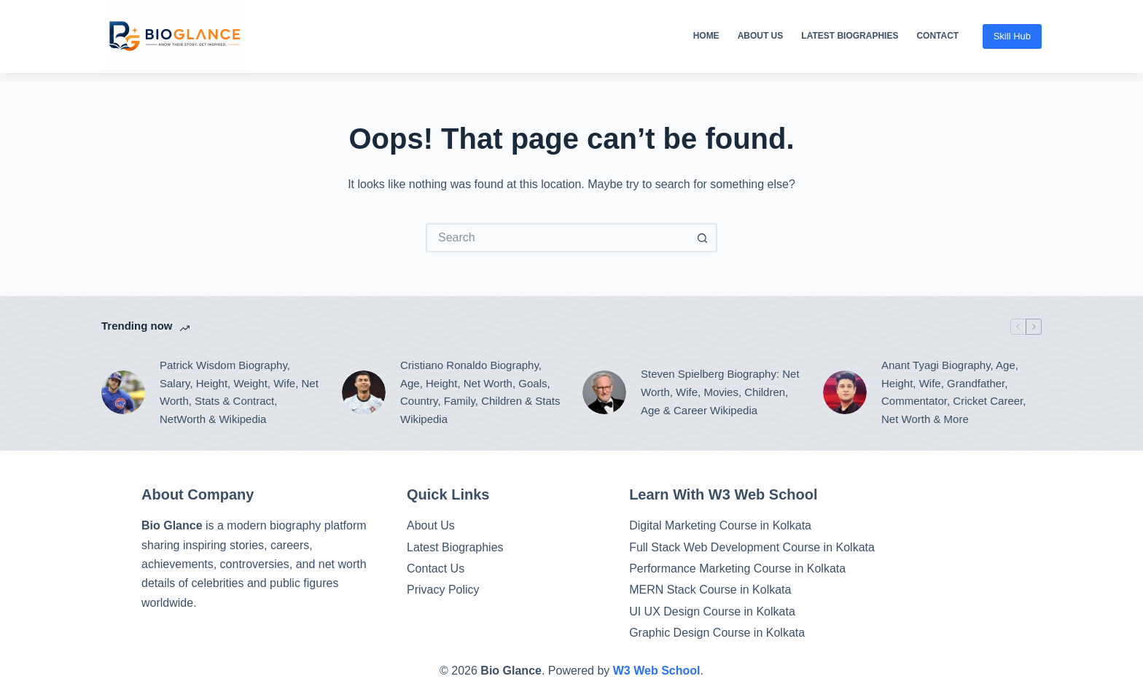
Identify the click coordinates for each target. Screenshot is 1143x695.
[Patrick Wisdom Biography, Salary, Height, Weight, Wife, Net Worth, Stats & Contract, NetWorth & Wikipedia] (123, 392)
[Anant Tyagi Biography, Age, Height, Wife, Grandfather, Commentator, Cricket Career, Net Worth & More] (845, 392)
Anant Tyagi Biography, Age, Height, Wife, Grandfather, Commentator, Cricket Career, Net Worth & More (953, 392)
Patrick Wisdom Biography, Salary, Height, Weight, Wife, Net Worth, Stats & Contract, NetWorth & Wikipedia (239, 392)
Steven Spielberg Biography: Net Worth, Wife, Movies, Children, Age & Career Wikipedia (720, 392)
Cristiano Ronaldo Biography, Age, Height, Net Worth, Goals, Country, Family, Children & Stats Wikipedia (480, 392)
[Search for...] (557, 237)
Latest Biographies (849, 36)
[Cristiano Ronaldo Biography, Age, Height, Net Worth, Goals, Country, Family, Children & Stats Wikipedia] (364, 392)
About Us (761, 36)
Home (706, 36)
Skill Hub (1012, 36)
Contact (937, 36)
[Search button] (702, 237)
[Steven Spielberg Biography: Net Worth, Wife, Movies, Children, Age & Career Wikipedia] (604, 392)
